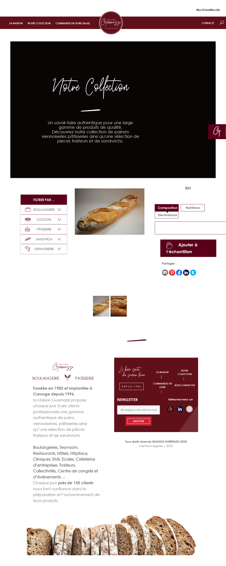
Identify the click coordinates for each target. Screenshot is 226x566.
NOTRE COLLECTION (39, 23)
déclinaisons (167, 215)
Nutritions (193, 208)
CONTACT (207, 23)
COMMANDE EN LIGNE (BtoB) (73, 23)
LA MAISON (16, 23)
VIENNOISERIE (39, 249)
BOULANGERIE (40, 209)
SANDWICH (38, 239)
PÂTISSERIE (38, 229)
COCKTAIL (38, 219)
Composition (167, 208)
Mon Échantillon (208, 9)
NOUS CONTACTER (185, 385)
